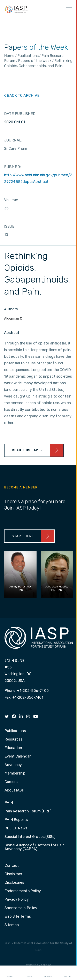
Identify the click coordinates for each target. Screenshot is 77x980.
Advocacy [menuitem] (13, 765)
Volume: (11, 200)
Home (10, 973)
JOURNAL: (13, 140)
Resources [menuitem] (14, 739)
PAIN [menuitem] (9, 803)
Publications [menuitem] (15, 731)
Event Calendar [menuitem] (18, 756)
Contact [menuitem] (12, 866)
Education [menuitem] (13, 748)
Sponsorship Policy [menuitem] (21, 908)
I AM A (29, 973)
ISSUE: (9, 226)
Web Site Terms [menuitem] (18, 917)
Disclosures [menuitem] (14, 883)
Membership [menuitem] (15, 773)
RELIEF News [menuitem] (16, 828)
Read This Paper (27, 450)
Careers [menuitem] (11, 782)
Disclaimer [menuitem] (13, 874)
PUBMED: (12, 166)
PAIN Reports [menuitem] (16, 820)
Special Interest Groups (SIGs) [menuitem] (30, 837)
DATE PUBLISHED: (20, 113)
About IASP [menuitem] (14, 790)
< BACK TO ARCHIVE (21, 95)
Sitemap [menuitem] (12, 925)
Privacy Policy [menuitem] (17, 900)
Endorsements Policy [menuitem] (23, 891)
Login (67, 973)
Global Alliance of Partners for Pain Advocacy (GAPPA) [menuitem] (35, 847)
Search (48, 973)
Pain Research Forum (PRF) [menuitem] (28, 811)
